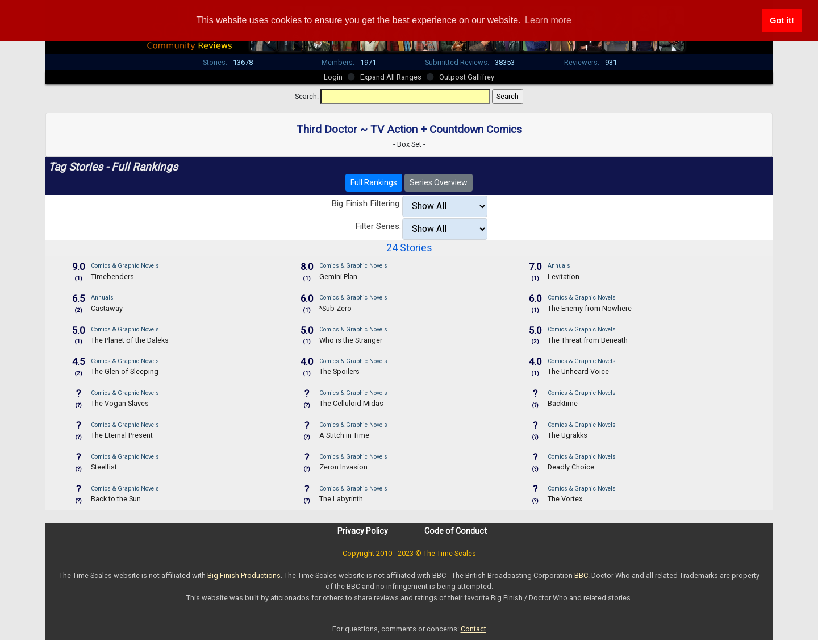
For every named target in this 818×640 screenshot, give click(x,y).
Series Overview (439, 182)
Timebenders (112, 276)
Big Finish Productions (244, 575)
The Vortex (565, 498)
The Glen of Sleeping (124, 371)
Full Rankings (373, 182)
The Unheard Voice (578, 371)
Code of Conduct (455, 530)
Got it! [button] (782, 20)
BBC (581, 575)
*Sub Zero (335, 308)
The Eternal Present (122, 435)
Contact (473, 629)
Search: (307, 96)
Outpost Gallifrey (466, 77)
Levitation (563, 276)
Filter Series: (378, 226)
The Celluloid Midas (351, 403)
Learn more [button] (548, 20)
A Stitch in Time (344, 435)
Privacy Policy (362, 530)
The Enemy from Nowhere (590, 308)
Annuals (559, 265)
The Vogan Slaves (120, 403)
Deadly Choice (571, 467)
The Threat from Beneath (588, 340)
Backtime (563, 403)
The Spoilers (339, 371)
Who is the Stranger (350, 340)
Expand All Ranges (390, 77)
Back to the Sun (116, 498)
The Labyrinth (341, 498)
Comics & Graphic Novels (125, 265)
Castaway (107, 308)
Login (333, 77)
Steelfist (104, 467)
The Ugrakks (567, 435)
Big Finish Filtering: (366, 203)
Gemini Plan (338, 276)
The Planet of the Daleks (130, 340)
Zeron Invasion (343, 467)
